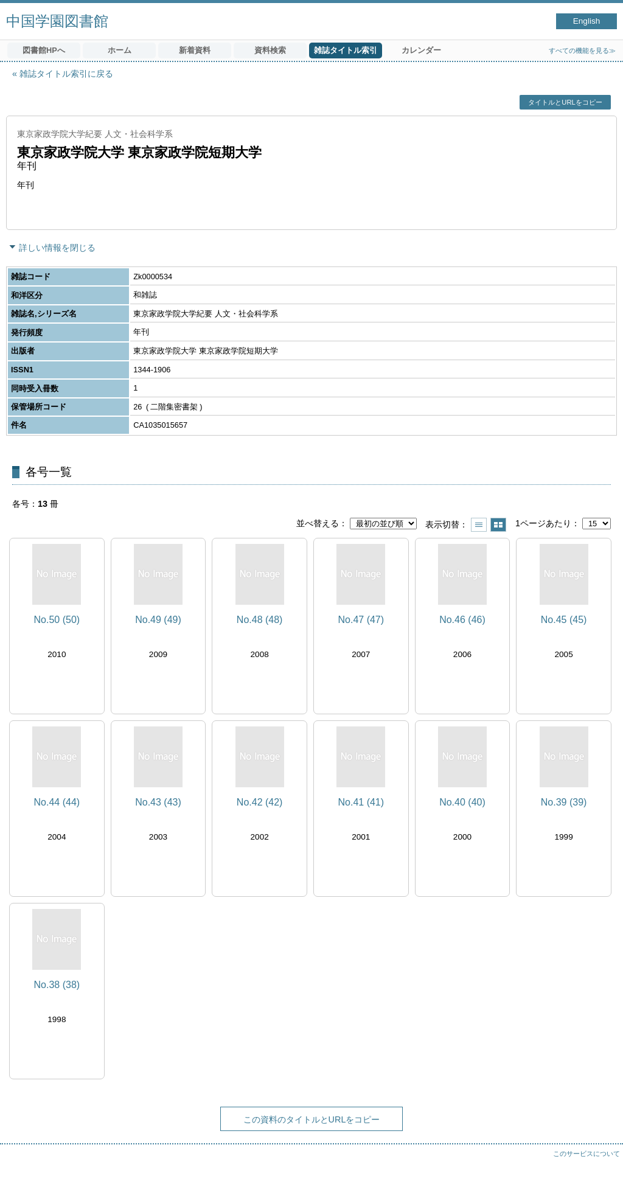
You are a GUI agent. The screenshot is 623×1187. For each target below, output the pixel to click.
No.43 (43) (158, 802)
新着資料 (195, 50)
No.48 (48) (260, 619)
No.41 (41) (361, 802)
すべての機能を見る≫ (582, 50)
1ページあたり (543, 523)
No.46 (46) (462, 619)
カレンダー (421, 50)
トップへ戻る (601, 1165)
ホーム (119, 50)
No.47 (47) (361, 619)
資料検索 (270, 50)
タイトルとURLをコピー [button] (565, 102)
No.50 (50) (57, 619)
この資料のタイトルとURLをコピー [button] (311, 1119)
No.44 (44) (57, 802)
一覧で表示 (479, 525)
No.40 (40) (462, 802)
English (586, 21)
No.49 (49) (158, 619)
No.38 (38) (57, 985)
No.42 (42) (260, 802)
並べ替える (317, 523)
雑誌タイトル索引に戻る (66, 73)
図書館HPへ (44, 50)
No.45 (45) (564, 619)
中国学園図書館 (57, 21)
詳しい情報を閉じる (57, 247)
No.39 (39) (564, 802)
